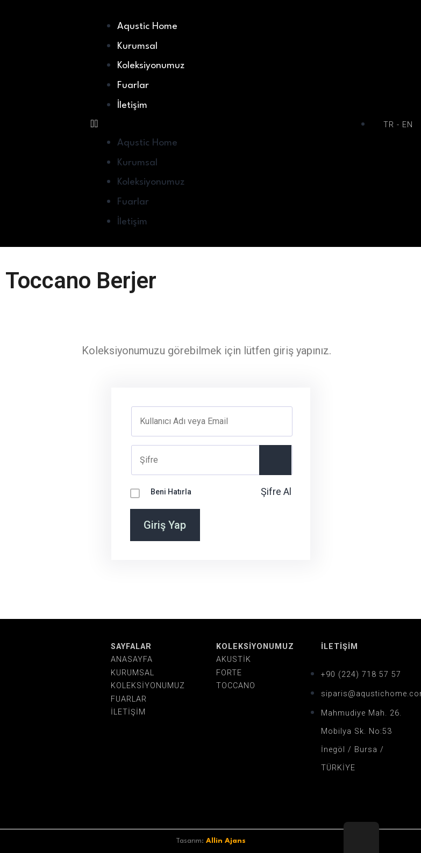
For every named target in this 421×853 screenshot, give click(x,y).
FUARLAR (129, 699)
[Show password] (275, 460)
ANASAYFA (132, 659)
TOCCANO (235, 685)
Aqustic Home (147, 26)
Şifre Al (276, 491)
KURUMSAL (132, 672)
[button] (225, 123)
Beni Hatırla (171, 491)
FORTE (229, 672)
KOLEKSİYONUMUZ (148, 685)
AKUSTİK (233, 659)
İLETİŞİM (128, 712)
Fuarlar (133, 85)
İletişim (132, 105)
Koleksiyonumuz (150, 65)
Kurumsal (137, 46)
